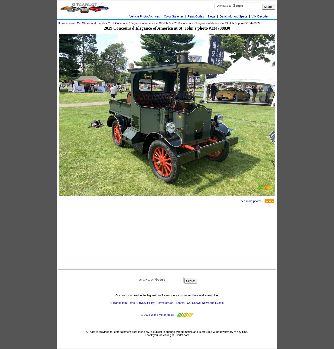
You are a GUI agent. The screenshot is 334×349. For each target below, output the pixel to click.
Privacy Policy (146, 302)
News (212, 16)
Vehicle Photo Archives (145, 16)
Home (61, 23)
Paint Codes (196, 16)
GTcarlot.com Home (122, 302)
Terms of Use (165, 302)
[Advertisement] (114, 236)
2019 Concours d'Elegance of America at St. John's (139, 23)
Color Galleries (174, 16)
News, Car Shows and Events (87, 23)
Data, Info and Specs (234, 16)
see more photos (251, 201)
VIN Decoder (260, 16)
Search (180, 302)
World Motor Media (162, 314)
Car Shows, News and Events (205, 302)
